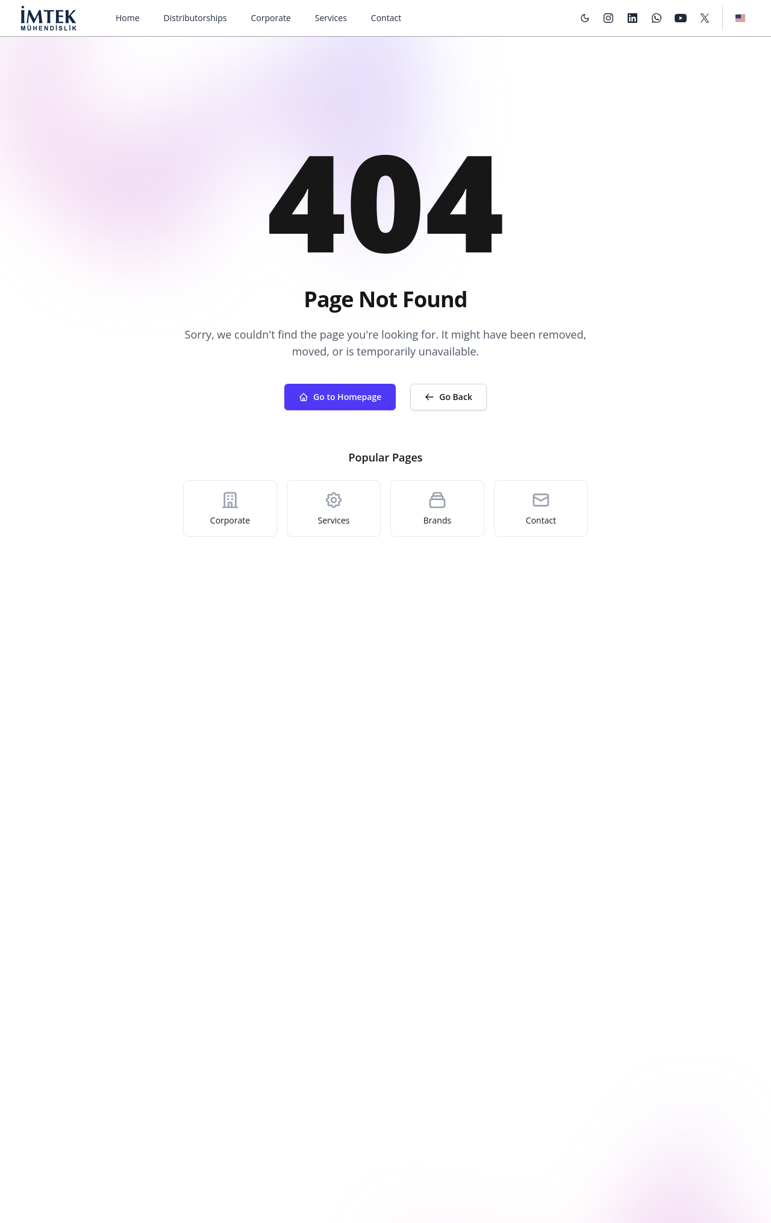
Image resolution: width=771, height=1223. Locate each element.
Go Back (448, 396)
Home (128, 17)
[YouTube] (680, 18)
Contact (386, 17)
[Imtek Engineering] (48, 18)
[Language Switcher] (740, 18)
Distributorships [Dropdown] (195, 17)
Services (331, 17)
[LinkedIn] (632, 18)
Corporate (271, 17)
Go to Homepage (340, 396)
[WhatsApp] (656, 18)
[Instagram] (608, 18)
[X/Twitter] (704, 18)
